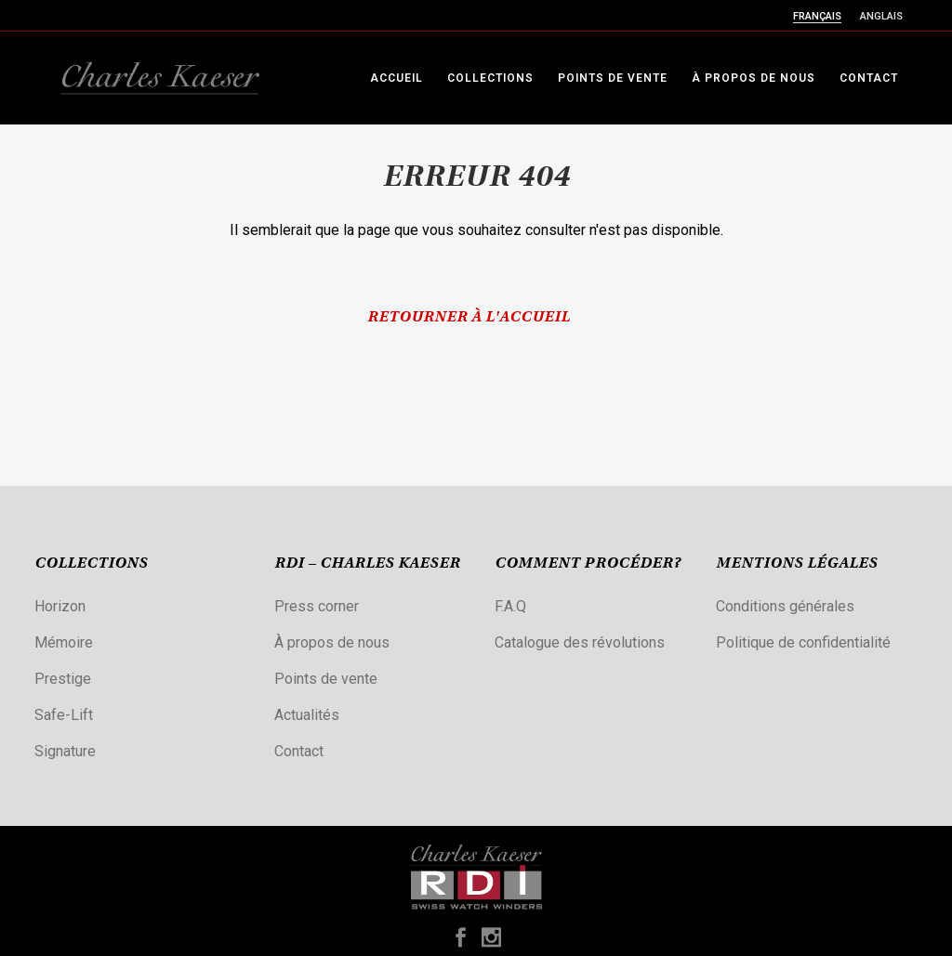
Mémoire (63, 642)
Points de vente (325, 679)
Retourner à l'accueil (468, 317)
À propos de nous (332, 642)
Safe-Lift (63, 715)
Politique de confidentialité (803, 642)
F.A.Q (510, 606)
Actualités (306, 715)
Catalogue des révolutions (580, 642)
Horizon (60, 606)
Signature (65, 751)
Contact (299, 751)
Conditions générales (785, 606)
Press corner (316, 606)
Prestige (62, 679)
